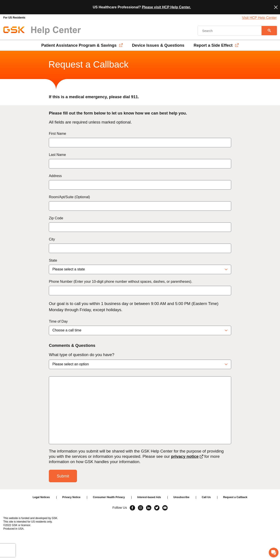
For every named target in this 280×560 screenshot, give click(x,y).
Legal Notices (41, 497)
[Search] (269, 30)
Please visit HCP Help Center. (166, 7)
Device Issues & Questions (158, 45)
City (52, 239)
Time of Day (58, 321)
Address (55, 176)
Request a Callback (235, 497)
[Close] (276, 7)
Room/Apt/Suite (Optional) (69, 197)
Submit (63, 476)
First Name (57, 133)
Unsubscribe (181, 497)
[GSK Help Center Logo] (42, 30)
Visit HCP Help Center (259, 18)
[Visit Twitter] (156, 507)
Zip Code (56, 218)
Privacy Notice (71, 497)
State (53, 260)
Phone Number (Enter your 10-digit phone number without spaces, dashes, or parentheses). (120, 281)
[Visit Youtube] (165, 507)
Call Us (206, 497)
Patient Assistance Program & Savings (79, 45)
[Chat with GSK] (273, 552)
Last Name (57, 155)
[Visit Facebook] (132, 507)
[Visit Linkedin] (148, 507)
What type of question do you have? (81, 354)
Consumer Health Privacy (109, 497)
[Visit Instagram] (140, 507)
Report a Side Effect (213, 45)
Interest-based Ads (149, 497)
